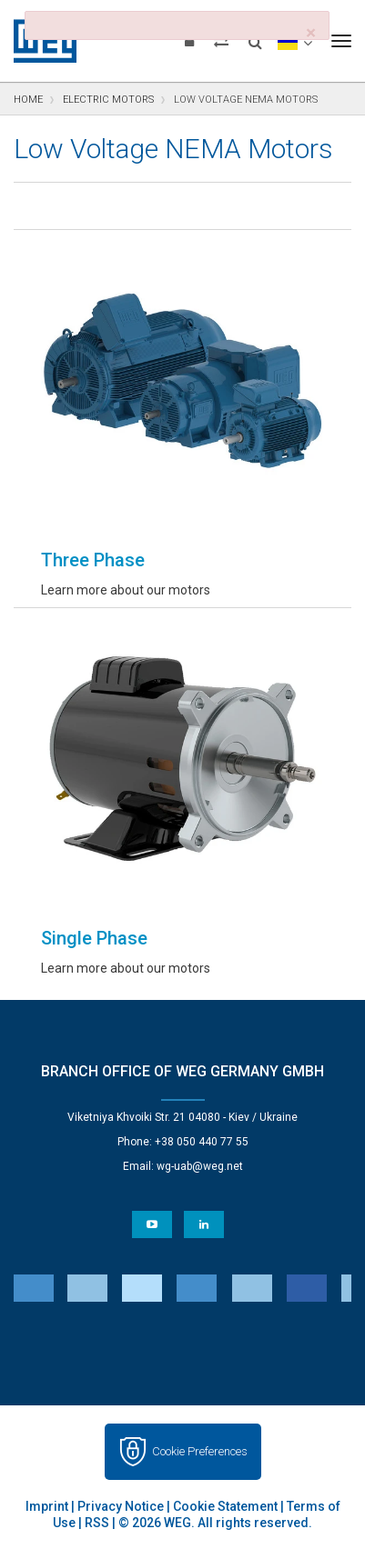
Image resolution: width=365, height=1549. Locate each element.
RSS (97, 1522)
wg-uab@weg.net (200, 1166)
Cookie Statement (225, 1506)
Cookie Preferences (200, 1451)
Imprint (46, 1506)
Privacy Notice (120, 1506)
